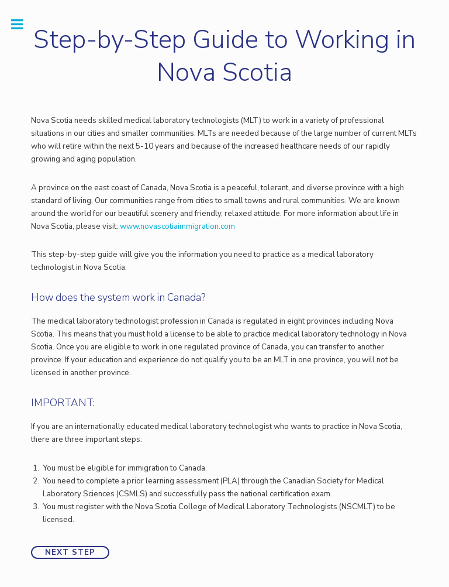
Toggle (23, 24)
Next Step (70, 552)
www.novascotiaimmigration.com (177, 226)
